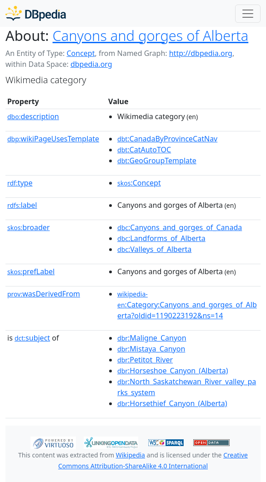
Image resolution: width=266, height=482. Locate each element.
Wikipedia (130, 455)
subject (32, 338)
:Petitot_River (145, 360)
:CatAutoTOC (144, 150)
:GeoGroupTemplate (156, 161)
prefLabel (31, 271)
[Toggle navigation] (248, 14)
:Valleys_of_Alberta (154, 249)
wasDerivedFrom (43, 294)
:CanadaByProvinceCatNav (167, 139)
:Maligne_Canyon (151, 338)
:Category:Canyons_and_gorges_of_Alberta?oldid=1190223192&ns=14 (187, 305)
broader (28, 227)
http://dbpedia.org (200, 53)
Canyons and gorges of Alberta (151, 35)
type (20, 183)
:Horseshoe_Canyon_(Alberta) (172, 371)
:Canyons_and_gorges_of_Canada (179, 227)
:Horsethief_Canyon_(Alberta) (172, 403)
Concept (80, 53)
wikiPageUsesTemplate (53, 139)
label (22, 205)
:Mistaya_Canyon (151, 349)
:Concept (139, 183)
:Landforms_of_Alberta (161, 238)
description (33, 116)
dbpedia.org (91, 64)
